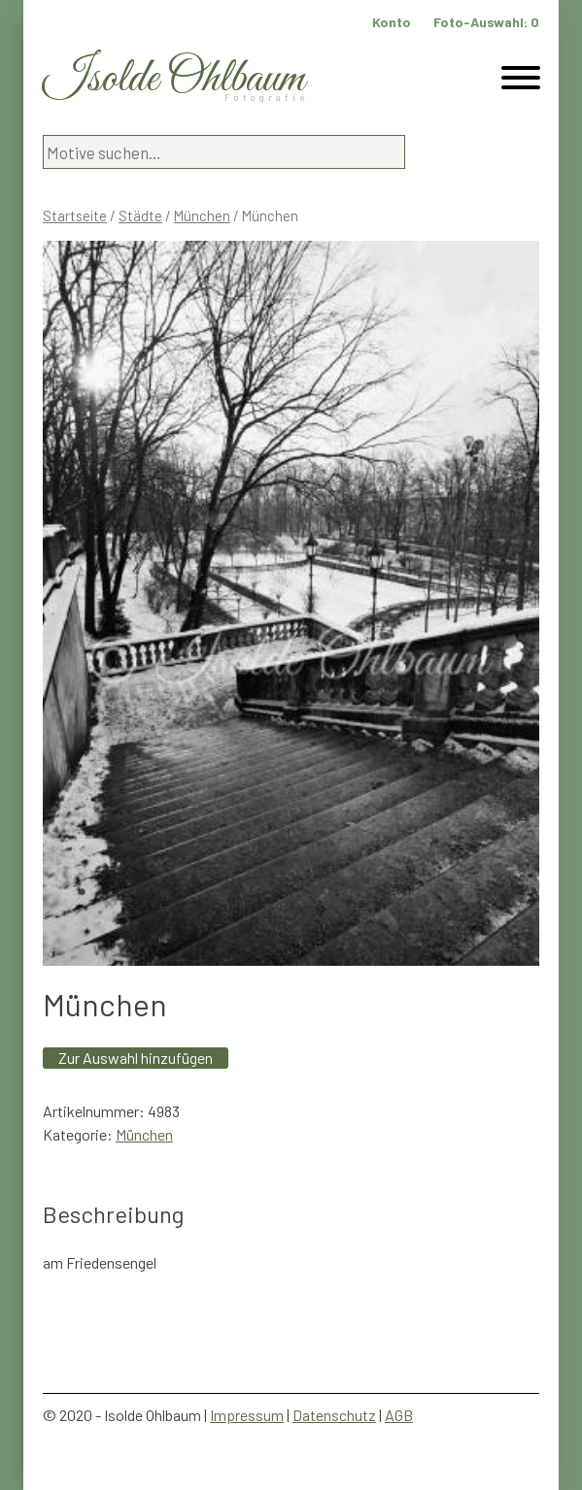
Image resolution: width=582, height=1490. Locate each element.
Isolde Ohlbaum (174, 79)
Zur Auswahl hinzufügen (135, 1057)
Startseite (75, 215)
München (202, 215)
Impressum (247, 1415)
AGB (399, 1415)
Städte (140, 215)
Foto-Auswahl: (486, 22)
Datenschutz (334, 1415)
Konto (391, 22)
